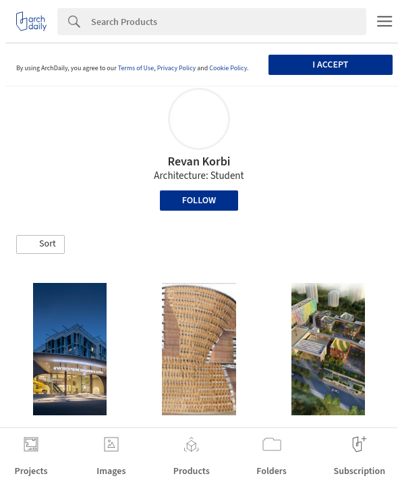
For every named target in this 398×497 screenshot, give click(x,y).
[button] (40, 244)
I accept (330, 65)
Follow (199, 200)
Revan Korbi (198, 161)
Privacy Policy (176, 68)
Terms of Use (136, 68)
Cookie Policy (228, 68)
